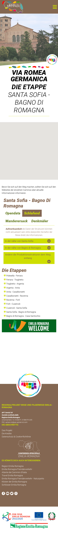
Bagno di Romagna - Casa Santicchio (22, 316)
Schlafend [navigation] (32, 213)
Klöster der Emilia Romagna (14, 481)
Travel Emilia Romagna (12, 475)
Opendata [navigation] (12, 213)
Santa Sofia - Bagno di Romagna (20, 312)
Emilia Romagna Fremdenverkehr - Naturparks (23, 478)
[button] (54, 6)
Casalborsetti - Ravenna (16, 296)
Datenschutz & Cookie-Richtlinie (16, 436)
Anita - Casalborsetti (14, 292)
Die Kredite (7, 433)
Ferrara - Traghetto (13, 279)
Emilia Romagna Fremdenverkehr (17, 469)
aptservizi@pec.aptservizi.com (16, 422)
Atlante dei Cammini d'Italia (14, 472)
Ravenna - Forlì (12, 300)
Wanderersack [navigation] (16, 221)
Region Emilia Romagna (13, 466)
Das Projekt (7, 430)
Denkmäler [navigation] (39, 221)
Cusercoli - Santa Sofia (15, 308)
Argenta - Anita (12, 288)
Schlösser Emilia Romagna (14, 485)
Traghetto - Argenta (14, 283)
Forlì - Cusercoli (12, 304)
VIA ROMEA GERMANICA (29, 75)
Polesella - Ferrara (13, 275)
